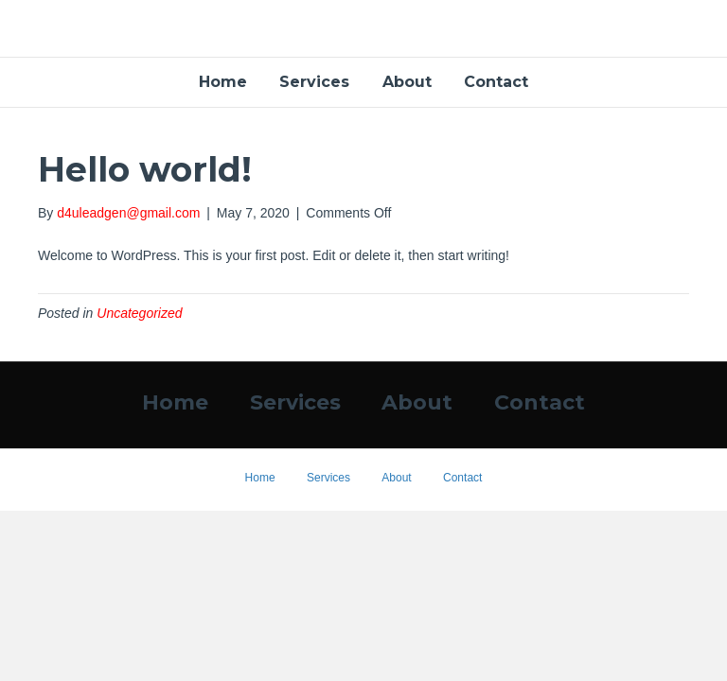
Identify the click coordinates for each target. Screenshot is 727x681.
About (407, 82)
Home (223, 82)
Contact (496, 82)
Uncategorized (139, 313)
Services (314, 82)
